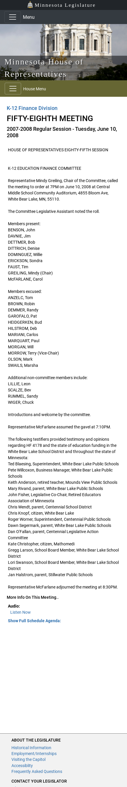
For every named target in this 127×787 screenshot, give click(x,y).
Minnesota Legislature (61, 4)
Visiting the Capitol (28, 759)
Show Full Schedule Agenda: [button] (34, 620)
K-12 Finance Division (32, 108)
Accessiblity (22, 765)
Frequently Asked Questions (36, 771)
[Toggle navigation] (12, 17)
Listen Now (20, 612)
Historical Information (31, 747)
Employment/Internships (34, 753)
